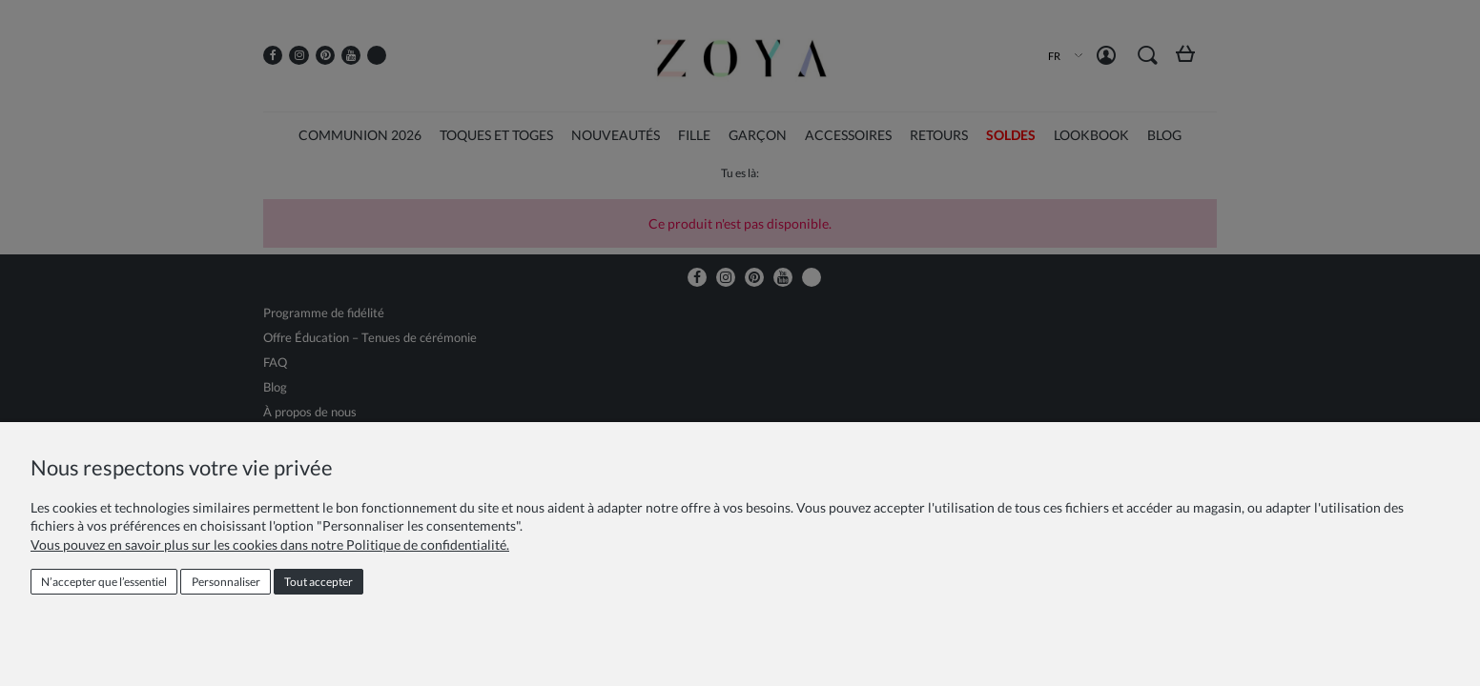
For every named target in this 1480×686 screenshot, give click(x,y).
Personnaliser (226, 582)
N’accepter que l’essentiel (104, 582)
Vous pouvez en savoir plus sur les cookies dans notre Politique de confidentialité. (270, 544)
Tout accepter (318, 582)
